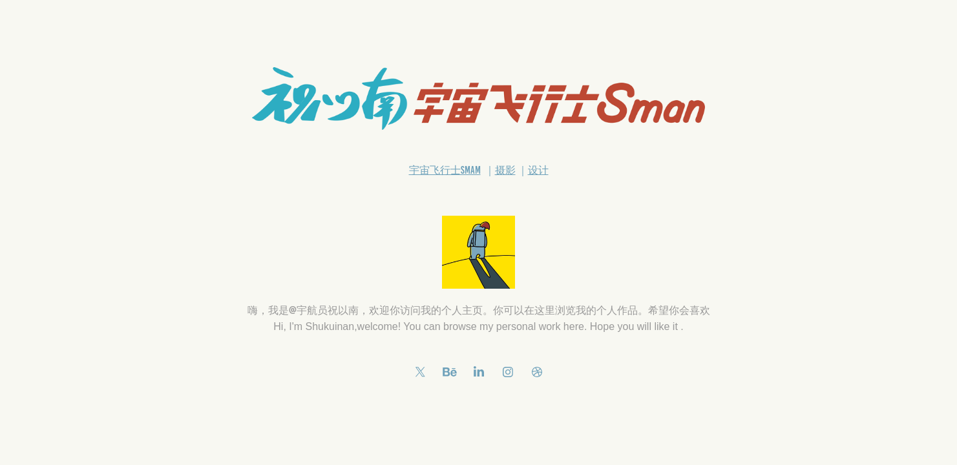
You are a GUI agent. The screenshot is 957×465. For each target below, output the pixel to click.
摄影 (505, 170)
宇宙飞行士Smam (445, 170)
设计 (538, 170)
